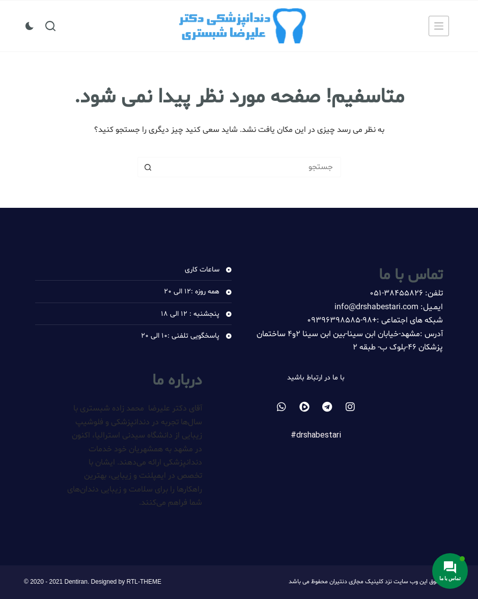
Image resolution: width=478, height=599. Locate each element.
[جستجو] (50, 26)
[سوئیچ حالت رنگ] (29, 26)
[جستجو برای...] (249, 167)
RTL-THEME (144, 581)
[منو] (439, 26)
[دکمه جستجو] (147, 167)
